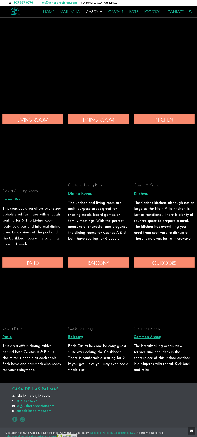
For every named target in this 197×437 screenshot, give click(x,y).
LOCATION (153, 12)
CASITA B (115, 12)
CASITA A (94, 12)
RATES (133, 12)
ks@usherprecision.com (59, 2)
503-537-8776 (23, 2)
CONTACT (175, 12)
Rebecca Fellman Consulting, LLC (113, 433)
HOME (48, 12)
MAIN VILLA (70, 12)
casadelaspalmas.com (33, 411)
